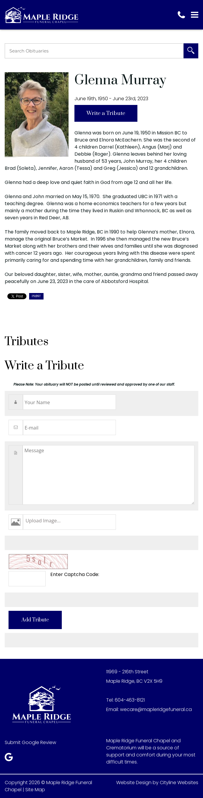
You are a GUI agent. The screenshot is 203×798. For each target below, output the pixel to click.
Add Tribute (35, 620)
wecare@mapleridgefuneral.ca (156, 709)
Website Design (134, 782)
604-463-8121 (130, 700)
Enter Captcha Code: (74, 574)
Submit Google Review (30, 742)
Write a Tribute (105, 113)
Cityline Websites (179, 782)
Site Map (35, 789)
